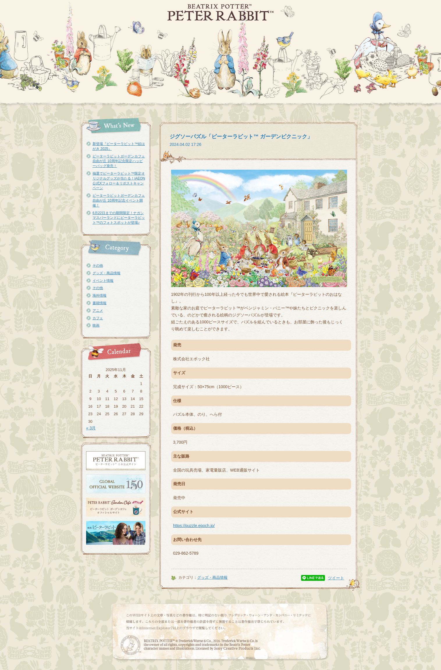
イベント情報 (103, 281)
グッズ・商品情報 (106, 273)
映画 (96, 325)
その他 (98, 266)
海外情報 (99, 295)
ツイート (336, 578)
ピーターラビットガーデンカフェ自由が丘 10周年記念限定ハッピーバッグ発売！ (119, 161)
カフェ (98, 318)
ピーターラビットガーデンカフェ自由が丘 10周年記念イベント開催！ (119, 200)
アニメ (98, 311)
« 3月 (91, 428)
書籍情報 (99, 303)
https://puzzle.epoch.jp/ (194, 525)
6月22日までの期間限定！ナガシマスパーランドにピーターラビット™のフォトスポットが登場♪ (119, 218)
